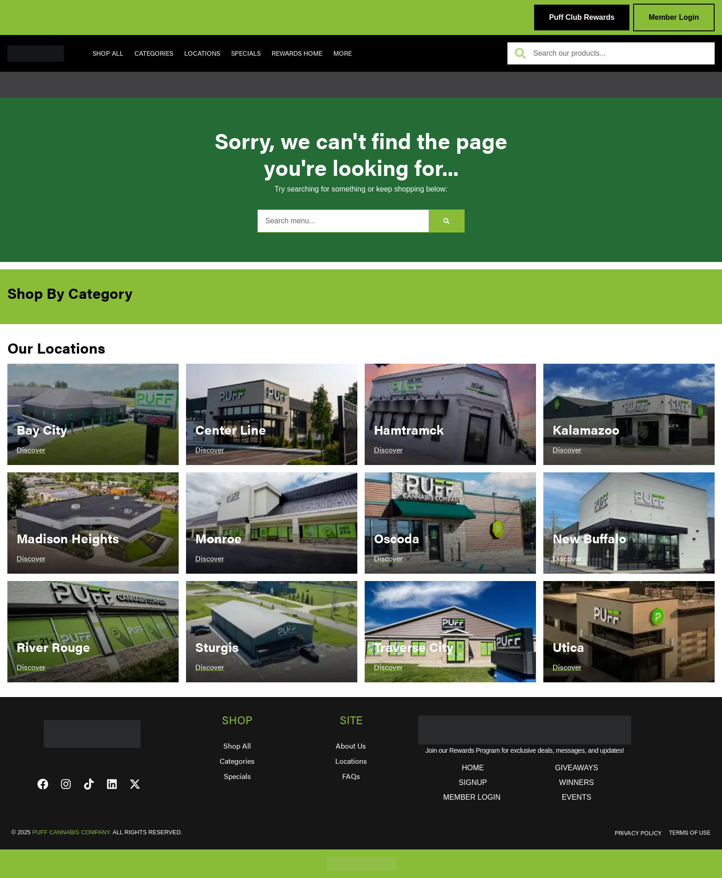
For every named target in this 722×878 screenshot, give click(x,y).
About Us (351, 745)
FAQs (351, 776)
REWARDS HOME (297, 53)
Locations (202, 53)
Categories (153, 53)
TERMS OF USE (689, 832)
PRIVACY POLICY (638, 833)
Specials (246, 53)
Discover (31, 449)
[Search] (446, 221)
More (342, 53)
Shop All (108, 53)
